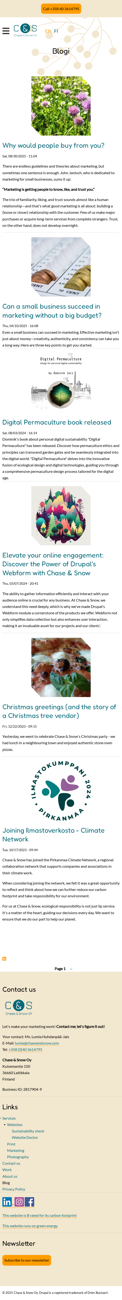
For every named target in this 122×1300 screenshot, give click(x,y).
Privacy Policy (13, 1189)
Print (11, 1144)
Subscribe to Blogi (4, 959)
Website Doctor (25, 1137)
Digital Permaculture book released (56, 422)
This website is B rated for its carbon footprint (39, 1215)
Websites (15, 1124)
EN (48, 31)
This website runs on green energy (30, 1225)
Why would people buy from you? (53, 145)
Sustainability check (28, 1131)
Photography (18, 1156)
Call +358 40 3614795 (61, 8)
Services (9, 1118)
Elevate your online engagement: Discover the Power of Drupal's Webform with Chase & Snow (53, 564)
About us (9, 1176)
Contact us (11, 1163)
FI (56, 31)
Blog (6, 1182)
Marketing (15, 1150)
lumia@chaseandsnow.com (37, 1043)
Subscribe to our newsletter (26, 1260)
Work (7, 1169)
